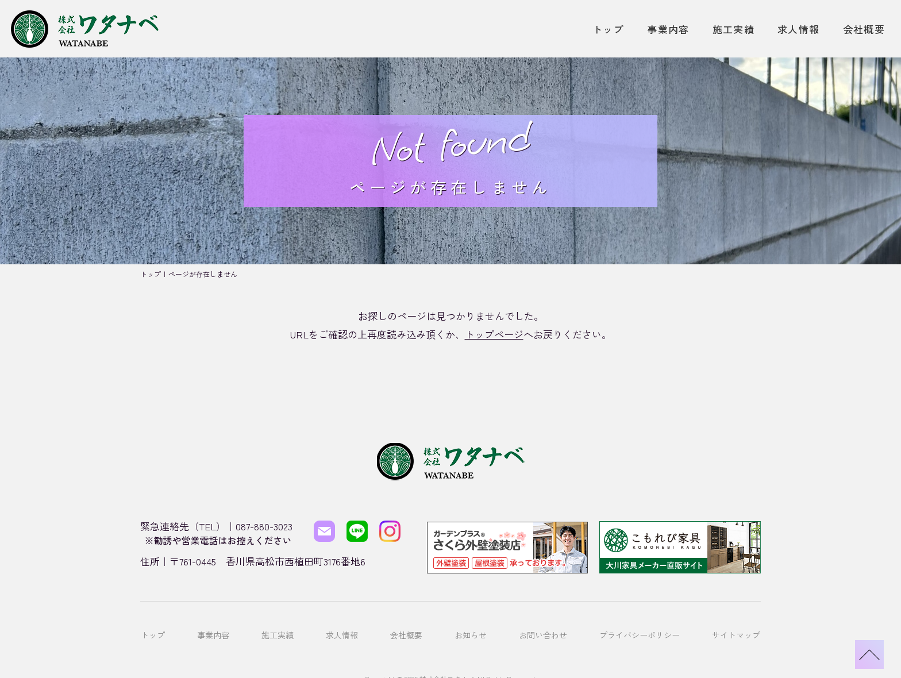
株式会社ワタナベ (447, 654)
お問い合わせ (543, 619)
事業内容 (668, 29)
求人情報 (798, 29)
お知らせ (471, 619)
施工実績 (733, 29)
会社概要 (864, 29)
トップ (608, 29)
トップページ (494, 334)
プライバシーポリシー (639, 619)
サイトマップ (736, 619)
